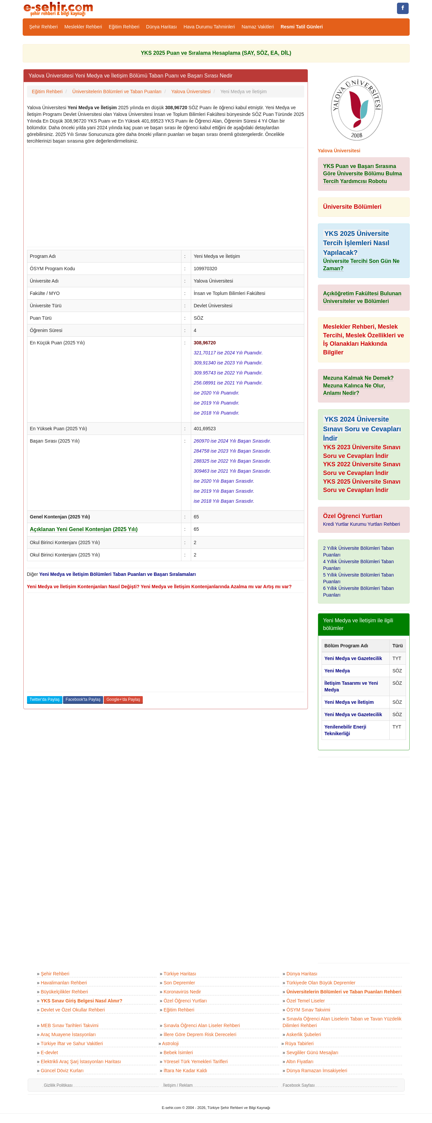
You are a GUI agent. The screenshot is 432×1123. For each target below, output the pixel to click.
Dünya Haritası (161, 26)
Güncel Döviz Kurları (62, 1070)
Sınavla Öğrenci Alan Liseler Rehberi (201, 1025)
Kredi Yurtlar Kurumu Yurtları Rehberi (361, 524)
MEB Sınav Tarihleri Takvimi (69, 1025)
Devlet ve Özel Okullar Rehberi (73, 1009)
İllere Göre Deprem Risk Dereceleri (199, 1034)
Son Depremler (179, 982)
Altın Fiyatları (300, 1061)
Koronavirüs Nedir (182, 991)
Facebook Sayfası (299, 1085)
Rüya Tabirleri (299, 1043)
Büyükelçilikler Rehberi (64, 991)
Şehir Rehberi (43, 26)
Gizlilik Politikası (58, 1085)
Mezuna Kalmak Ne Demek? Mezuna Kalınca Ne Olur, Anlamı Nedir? (358, 385)
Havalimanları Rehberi (64, 982)
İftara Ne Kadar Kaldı (185, 1070)
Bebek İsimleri (178, 1052)
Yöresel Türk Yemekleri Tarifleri (195, 1061)
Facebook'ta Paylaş (83, 699)
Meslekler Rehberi (83, 26)
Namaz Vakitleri (258, 26)
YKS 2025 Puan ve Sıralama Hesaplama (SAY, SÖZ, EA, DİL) (216, 53)
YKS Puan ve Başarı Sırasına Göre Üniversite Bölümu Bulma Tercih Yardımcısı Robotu (362, 173)
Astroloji (170, 1043)
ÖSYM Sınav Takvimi (308, 1009)
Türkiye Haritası (179, 973)
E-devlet (49, 1052)
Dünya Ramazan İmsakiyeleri (317, 1070)
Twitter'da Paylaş (45, 699)
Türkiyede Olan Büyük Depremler (321, 982)
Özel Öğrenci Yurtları (185, 1000)
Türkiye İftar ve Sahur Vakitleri (72, 1043)
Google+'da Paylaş (123, 699)
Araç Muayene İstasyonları (68, 1034)
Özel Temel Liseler (306, 1000)
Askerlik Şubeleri (303, 1034)
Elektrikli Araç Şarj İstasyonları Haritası (81, 1061)
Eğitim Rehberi (124, 26)
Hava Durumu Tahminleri (209, 26)
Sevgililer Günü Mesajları (313, 1052)
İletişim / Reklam (178, 1085)
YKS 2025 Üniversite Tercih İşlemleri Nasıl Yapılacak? (356, 243)
